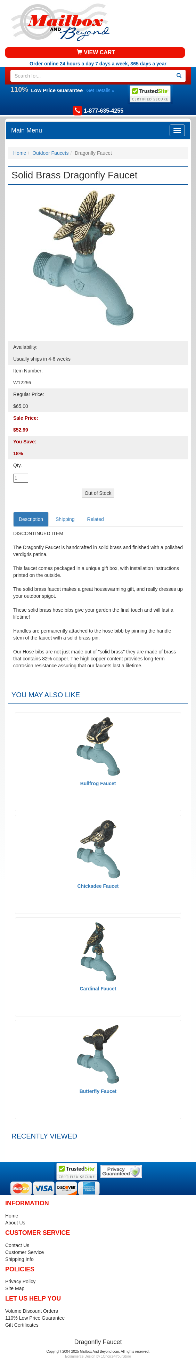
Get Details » (100, 90)
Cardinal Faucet (98, 988)
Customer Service (24, 1252)
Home (19, 153)
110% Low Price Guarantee (35, 1318)
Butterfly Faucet (98, 1091)
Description (31, 519)
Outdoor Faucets (50, 153)
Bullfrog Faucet (98, 783)
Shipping (65, 519)
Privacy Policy (20, 1281)
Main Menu (26, 130)
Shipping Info (19, 1259)
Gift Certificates (22, 1325)
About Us (15, 1222)
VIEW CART (96, 52)
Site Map (14, 1288)
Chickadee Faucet (98, 886)
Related (95, 519)
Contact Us (17, 1245)
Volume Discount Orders (31, 1311)
